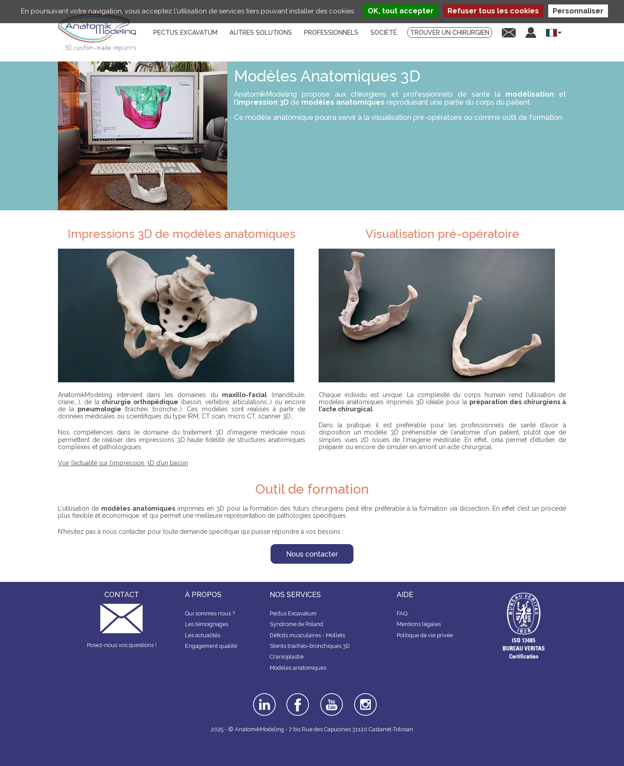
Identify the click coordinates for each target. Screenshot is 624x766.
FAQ (402, 613)
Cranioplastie (287, 656)
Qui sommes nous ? (210, 613)
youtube (330, 696)
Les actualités (202, 635)
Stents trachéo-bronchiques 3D (310, 646)
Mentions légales (419, 624)
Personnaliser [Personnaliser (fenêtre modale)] (578, 11)
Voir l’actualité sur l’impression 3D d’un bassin (123, 463)
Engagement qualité (211, 646)
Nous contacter (312, 554)
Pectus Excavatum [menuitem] (185, 32)
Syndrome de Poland (296, 624)
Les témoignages (206, 624)
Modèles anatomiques (298, 667)
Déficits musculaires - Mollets (307, 635)
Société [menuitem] (383, 32)
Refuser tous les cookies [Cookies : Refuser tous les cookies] (493, 11)
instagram (364, 699)
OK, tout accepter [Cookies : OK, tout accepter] (401, 11)
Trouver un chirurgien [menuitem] (449, 32)
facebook (297, 696)
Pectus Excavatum (293, 613)
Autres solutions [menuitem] (261, 32)
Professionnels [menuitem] (331, 32)
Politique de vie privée (425, 635)
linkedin (263, 696)
